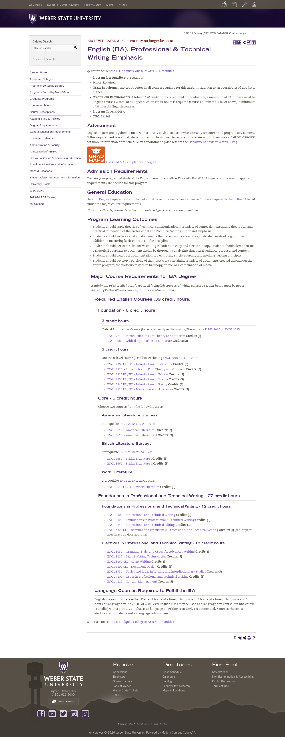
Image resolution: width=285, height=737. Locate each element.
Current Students (69, 4)
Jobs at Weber (122, 686)
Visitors (123, 4)
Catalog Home (38, 72)
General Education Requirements (50, 131)
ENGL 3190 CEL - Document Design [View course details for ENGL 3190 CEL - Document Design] (131, 566)
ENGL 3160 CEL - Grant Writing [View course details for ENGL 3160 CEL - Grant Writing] (129, 561)
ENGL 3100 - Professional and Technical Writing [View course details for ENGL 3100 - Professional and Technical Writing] (141, 515)
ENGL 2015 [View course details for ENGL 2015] (232, 329)
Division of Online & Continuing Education (55, 158)
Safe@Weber (220, 672)
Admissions (120, 672)
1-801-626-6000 (63, 694)
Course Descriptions (42, 111)
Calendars (168, 676)
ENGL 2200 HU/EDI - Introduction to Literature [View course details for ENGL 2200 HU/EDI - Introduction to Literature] (139, 364)
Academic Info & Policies (45, 118)
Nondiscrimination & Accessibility (233, 676)
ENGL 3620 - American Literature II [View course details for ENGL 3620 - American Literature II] (132, 435)
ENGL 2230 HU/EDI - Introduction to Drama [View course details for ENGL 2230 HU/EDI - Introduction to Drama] (137, 379)
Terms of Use (220, 686)
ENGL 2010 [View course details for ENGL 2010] (212, 329)
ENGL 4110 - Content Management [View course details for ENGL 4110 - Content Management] (132, 581)
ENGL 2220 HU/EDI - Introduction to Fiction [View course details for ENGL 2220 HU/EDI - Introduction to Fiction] (137, 374)
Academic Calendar (42, 138)
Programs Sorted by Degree (47, 85)
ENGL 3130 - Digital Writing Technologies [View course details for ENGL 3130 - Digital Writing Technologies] (136, 556)
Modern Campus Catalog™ (178, 732)
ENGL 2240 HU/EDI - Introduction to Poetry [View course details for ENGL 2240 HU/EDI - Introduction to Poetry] (137, 384)
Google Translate (160, 723)
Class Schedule (172, 672)
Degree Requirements (43, 125)
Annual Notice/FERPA (43, 151)
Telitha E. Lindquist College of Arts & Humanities (139, 71)
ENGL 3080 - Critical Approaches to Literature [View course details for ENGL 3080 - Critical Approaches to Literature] (139, 341)
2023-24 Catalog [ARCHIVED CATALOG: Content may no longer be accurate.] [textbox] (220, 33)
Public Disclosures (223, 681)
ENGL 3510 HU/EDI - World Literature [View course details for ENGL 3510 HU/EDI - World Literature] (133, 487)
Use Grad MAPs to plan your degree (121, 162)
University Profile (40, 184)
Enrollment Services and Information (52, 164)
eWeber (51, 4)
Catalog (167, 681)
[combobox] (219, 33)
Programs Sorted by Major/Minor (50, 92)
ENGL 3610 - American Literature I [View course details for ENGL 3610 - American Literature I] (131, 430)
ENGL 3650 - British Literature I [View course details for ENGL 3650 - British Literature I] (129, 458)
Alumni (110, 4)
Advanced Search (44, 59)
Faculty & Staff (92, 4)
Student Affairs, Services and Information (55, 177)
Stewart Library (122, 681)
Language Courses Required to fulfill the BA (215, 199)
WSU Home (35, 4)
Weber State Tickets (125, 690)
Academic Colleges (41, 79)
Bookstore (119, 676)
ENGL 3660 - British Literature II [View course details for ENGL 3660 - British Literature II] (129, 463)
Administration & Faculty (45, 144)
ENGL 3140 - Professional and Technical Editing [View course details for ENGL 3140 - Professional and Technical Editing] (141, 525)
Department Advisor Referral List (212, 142)
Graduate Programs (42, 98)
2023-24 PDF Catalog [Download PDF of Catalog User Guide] (43, 197)
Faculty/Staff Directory (176, 686)
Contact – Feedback (63, 702)
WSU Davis (37, 190)
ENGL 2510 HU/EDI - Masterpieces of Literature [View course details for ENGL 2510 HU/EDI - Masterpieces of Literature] (140, 389)
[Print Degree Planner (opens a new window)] (235, 42)
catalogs (98, 732)
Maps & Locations (41, 170)
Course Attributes (40, 105)
